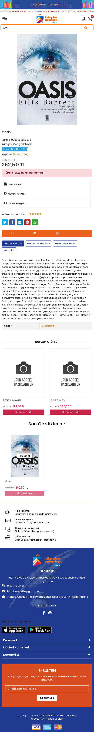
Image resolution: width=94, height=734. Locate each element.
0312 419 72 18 (13, 586)
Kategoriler (11, 655)
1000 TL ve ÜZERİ (36, 11)
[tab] (13, 243)
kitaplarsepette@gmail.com (21, 591)
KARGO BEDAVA (20, 11)
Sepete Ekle (23, 412)
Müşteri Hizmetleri (16, 647)
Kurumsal (10, 640)
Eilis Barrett (48, 325)
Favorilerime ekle (13, 214)
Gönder (47, 698)
